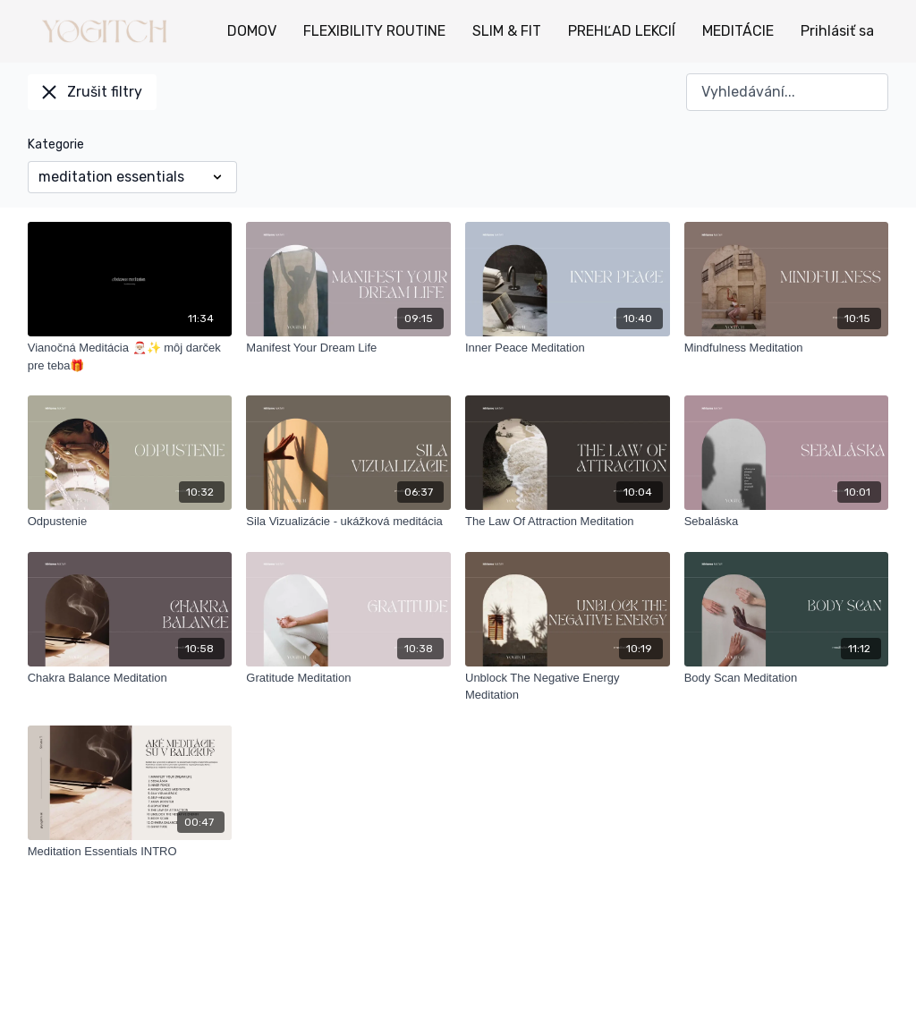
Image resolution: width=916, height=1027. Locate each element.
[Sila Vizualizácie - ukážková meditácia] (348, 521)
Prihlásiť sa (837, 30)
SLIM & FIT (506, 30)
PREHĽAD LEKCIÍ (621, 30)
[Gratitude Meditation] (348, 678)
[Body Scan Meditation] (786, 678)
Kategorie (56, 144)
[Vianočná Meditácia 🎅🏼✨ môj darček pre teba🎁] (130, 356)
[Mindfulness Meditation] (786, 348)
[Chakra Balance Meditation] (130, 678)
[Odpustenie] (130, 521)
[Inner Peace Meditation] (567, 348)
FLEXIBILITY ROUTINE (374, 30)
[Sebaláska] (786, 521)
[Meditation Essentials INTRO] (130, 852)
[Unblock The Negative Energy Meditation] (567, 686)
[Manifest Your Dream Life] (348, 348)
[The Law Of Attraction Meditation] (567, 521)
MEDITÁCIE (738, 30)
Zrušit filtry (92, 91)
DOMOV (251, 30)
